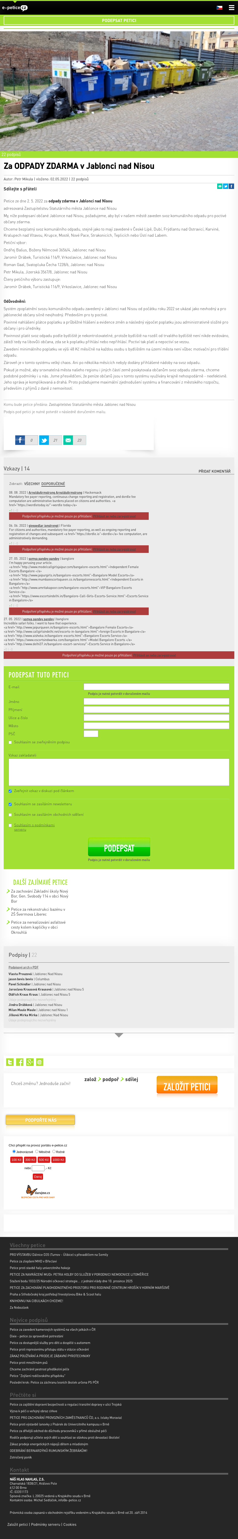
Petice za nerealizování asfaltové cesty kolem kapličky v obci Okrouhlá (38, 927)
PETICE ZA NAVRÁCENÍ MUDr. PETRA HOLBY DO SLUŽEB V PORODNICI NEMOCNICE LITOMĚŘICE (79, 1274)
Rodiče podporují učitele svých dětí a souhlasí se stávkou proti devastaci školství (64, 1437)
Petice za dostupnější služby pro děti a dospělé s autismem (50, 1343)
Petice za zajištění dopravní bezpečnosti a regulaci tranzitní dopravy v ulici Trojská (66, 1404)
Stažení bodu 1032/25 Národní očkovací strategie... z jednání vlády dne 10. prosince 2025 (71, 1281)
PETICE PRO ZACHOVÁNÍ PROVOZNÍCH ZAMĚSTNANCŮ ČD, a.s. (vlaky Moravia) (66, 1417)
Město (13, 725)
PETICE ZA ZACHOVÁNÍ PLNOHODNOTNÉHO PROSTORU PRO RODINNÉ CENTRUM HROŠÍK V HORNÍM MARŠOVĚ (90, 1287)
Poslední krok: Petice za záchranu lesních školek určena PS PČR (54, 1382)
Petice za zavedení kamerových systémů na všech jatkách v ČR (53, 1329)
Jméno (14, 701)
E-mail (14, 687)
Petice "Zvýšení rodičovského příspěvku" (38, 1376)
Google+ (30, 1062)
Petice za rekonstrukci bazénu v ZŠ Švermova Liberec (38, 912)
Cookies (69, 1524)
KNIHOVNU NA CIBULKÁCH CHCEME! (36, 1301)
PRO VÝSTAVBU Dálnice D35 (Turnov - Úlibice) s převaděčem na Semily (59, 1254)
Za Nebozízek (19, 1307)
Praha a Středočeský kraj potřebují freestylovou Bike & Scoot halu (55, 1294)
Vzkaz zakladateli (22, 755)
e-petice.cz (15, 8)
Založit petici (187, 1087)
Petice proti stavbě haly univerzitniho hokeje (40, 1268)
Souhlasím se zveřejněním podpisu (42, 742)
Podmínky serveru (45, 1524)
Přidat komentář (215, 471)
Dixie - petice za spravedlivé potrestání (36, 1336)
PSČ (12, 734)
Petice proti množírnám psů (28, 1362)
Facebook (231, 186)
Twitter (225, 186)
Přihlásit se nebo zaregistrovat (154, 655)
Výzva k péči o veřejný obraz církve (33, 1411)
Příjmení (15, 709)
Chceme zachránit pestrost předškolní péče (39, 1369)
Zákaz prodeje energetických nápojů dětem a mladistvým (49, 1444)
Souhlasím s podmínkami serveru (34, 827)
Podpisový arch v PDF (24, 967)
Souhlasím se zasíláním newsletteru (43, 804)
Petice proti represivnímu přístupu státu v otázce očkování (49, 1349)
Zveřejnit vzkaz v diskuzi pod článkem (44, 790)
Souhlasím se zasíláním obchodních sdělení (49, 814)
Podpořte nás (40, 1121)
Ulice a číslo (18, 717)
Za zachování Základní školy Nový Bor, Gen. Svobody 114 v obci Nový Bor (39, 896)
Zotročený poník (21, 1457)
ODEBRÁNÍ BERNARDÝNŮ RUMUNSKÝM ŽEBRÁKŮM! (48, 1450)
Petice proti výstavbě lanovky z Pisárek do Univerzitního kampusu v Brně (59, 1424)
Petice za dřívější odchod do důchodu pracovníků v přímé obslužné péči (58, 1431)
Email (219, 186)
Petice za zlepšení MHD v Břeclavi (33, 1261)
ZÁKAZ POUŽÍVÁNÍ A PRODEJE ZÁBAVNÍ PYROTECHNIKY (50, 1356)
